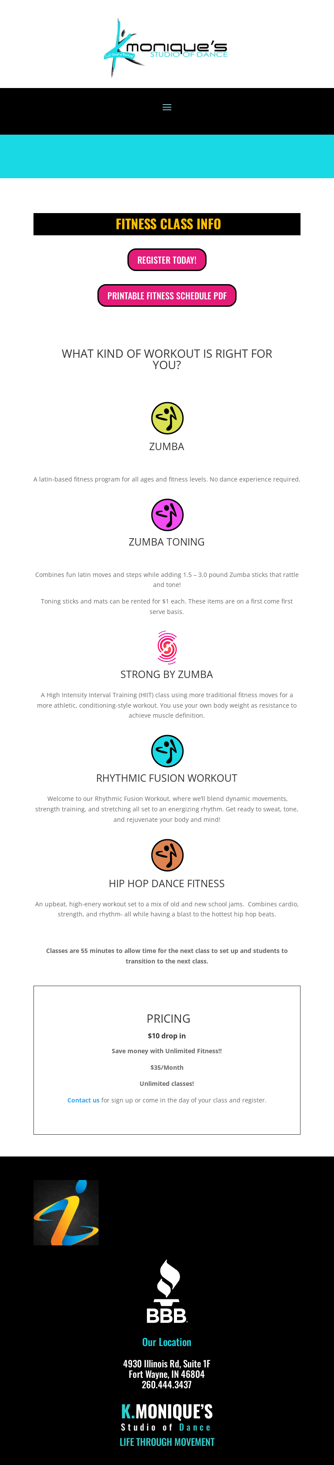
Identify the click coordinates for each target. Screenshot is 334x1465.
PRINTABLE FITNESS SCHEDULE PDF (167, 295)
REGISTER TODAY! (167, 259)
